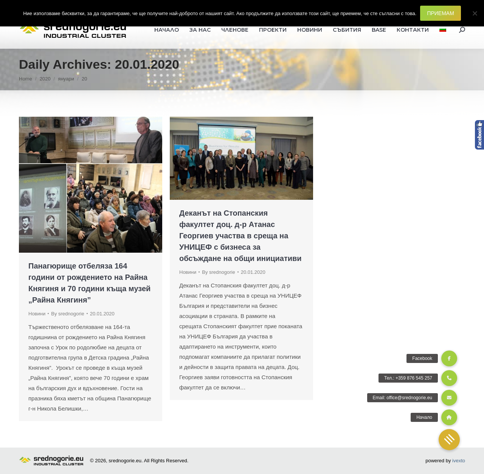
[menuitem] (443, 30)
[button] (449, 439)
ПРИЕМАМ (440, 13)
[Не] (474, 13)
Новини (36, 314)
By (67, 314)
